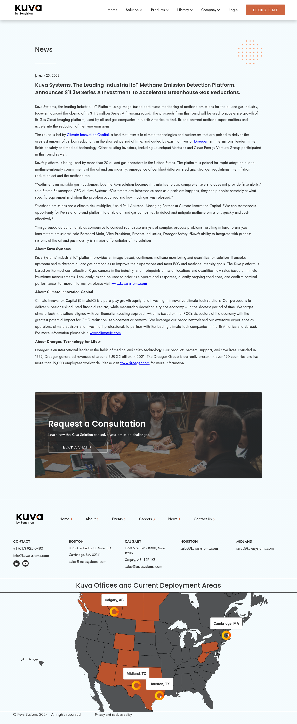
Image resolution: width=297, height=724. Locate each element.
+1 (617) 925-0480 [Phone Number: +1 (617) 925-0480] (28, 548)
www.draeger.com (135, 363)
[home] (28, 9)
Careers (145, 519)
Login (233, 10)
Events (117, 519)
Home (113, 10)
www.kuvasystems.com (129, 283)
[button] (134, 10)
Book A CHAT (265, 10)
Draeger (200, 141)
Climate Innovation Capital (87, 134)
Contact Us (203, 519)
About (91, 519)
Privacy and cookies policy (113, 714)
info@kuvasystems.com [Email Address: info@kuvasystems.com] (31, 555)
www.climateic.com (105, 333)
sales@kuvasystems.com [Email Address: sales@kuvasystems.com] (87, 561)
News (172, 519)
